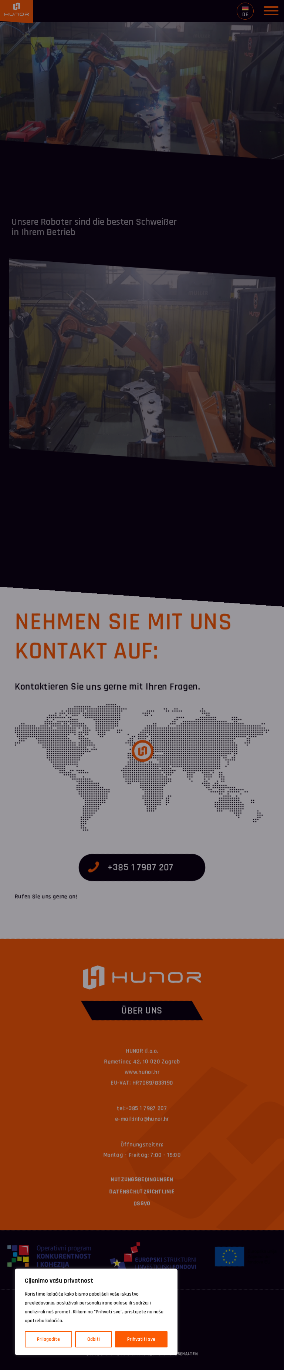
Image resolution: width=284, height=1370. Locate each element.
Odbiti (93, 1339)
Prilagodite (48, 1339)
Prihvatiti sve (141, 1339)
